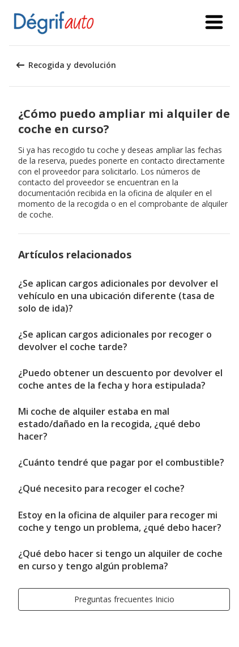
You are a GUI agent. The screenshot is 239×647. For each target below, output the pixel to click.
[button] (214, 22)
